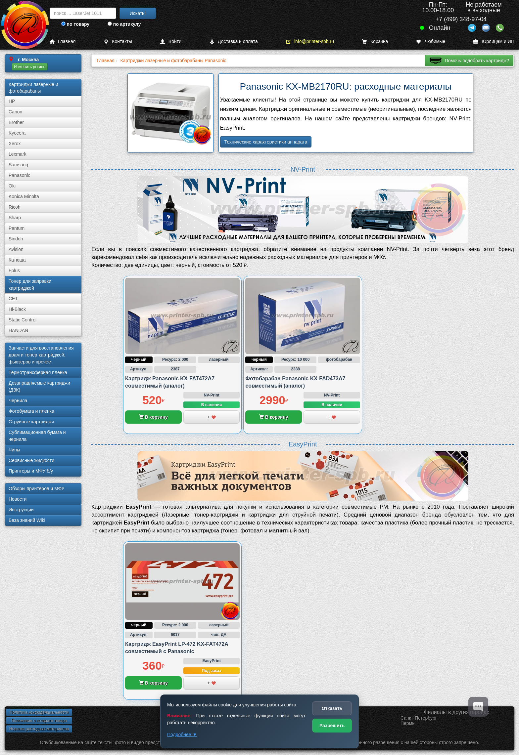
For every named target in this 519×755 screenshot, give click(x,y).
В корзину (153, 417)
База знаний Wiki (27, 520)
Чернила (18, 400)
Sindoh (16, 238)
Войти (170, 41)
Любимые (430, 41)
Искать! (138, 13)
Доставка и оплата (234, 41)
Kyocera (17, 133)
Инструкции (21, 509)
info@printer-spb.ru (310, 41)
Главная (62, 41)
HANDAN (18, 330)
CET (13, 298)
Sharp (15, 217)
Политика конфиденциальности (39, 712)
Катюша (17, 260)
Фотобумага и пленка (31, 411)
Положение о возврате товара (39, 720)
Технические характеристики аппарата (265, 142)
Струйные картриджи (31, 421)
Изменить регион (29, 66)
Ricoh (15, 207)
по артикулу (124, 24)
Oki (12, 186)
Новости (17, 499)
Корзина (375, 41)
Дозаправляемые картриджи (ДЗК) (39, 386)
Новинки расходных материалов (39, 729)
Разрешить (332, 725)
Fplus (14, 270)
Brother (16, 122)
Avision (16, 249)
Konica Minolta (24, 196)
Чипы (14, 449)
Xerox (15, 143)
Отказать (332, 708)
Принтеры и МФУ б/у (31, 471)
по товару (75, 24)
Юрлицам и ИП (493, 41)
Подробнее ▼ (182, 734)
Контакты (118, 41)
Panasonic (19, 175)
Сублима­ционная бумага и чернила (37, 436)
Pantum (16, 228)
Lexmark (17, 154)
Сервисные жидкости (31, 460)
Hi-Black (17, 309)
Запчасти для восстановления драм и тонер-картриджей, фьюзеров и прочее (41, 354)
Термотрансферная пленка (38, 372)
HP (12, 101)
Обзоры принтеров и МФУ (36, 488)
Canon (15, 111)
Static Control (22, 319)
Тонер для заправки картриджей (30, 284)
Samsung (18, 164)
